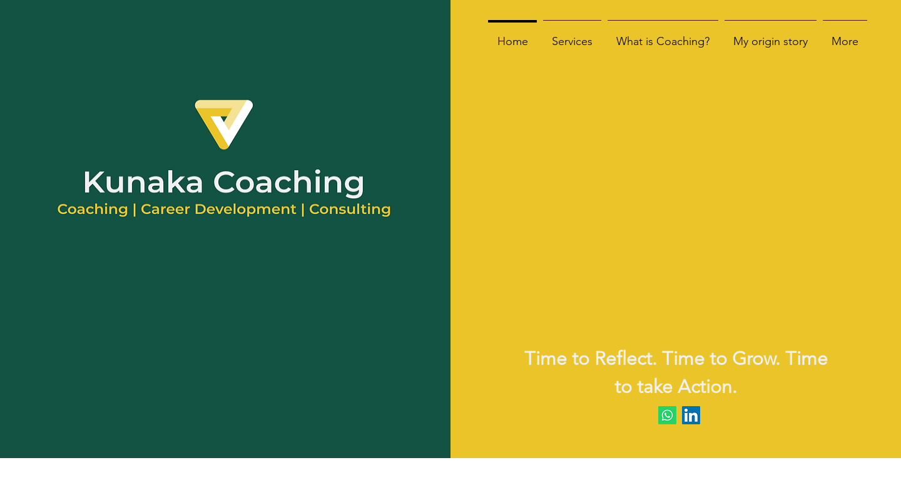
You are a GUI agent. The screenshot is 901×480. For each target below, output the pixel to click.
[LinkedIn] (691, 415)
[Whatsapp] (667, 415)
